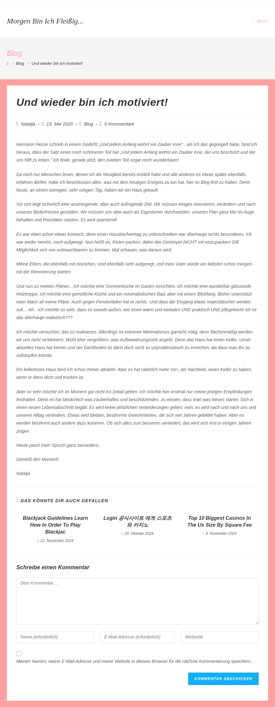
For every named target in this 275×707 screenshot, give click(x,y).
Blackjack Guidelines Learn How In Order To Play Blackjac (55, 525)
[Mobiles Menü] (260, 21)
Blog (88, 123)
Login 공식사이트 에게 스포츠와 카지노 (137, 521)
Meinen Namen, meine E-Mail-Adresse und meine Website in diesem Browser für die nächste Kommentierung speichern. (133, 661)
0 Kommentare (119, 123)
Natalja (28, 123)
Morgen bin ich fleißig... (45, 21)
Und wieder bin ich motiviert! (57, 63)
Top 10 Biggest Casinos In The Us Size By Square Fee (220, 521)
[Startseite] (7, 63)
